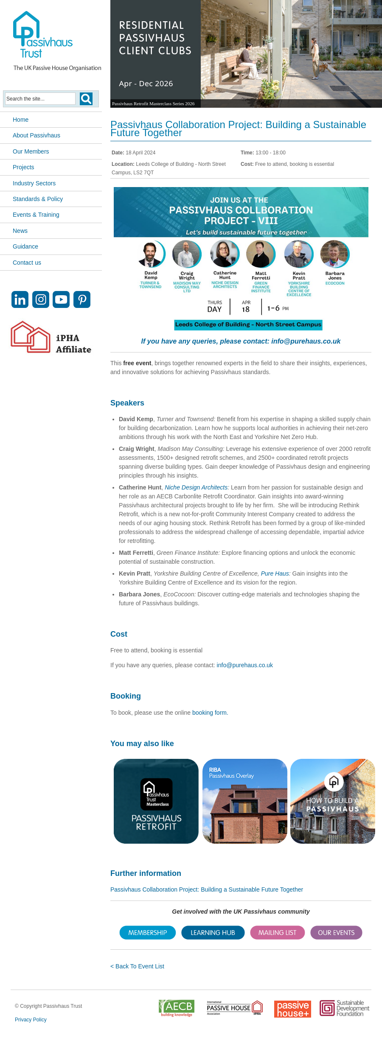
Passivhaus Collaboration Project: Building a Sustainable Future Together (206, 889)
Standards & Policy (38, 199)
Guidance (25, 246)
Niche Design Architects (196, 487)
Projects (23, 167)
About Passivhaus (36, 135)
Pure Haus (275, 573)
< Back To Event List (137, 966)
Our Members (31, 151)
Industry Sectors (34, 183)
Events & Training (36, 214)
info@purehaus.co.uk (305, 341)
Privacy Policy (31, 1020)
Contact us (27, 262)
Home (20, 119)
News (20, 230)
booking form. (210, 712)
